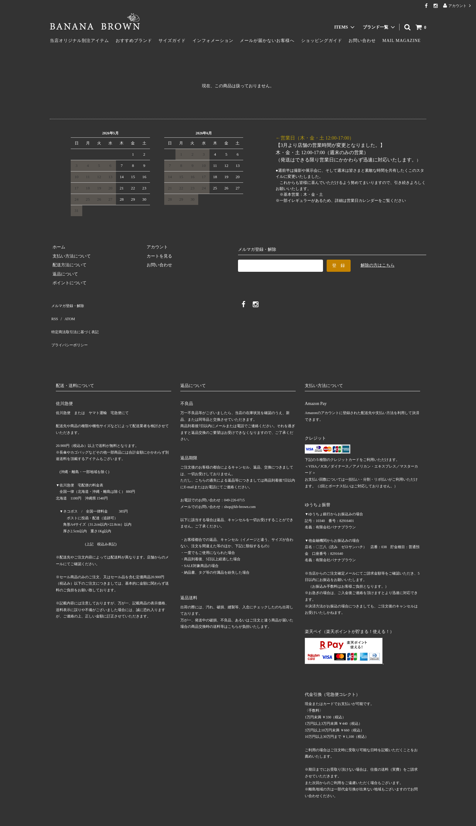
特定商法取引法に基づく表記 (77, 322)
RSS (53, 313)
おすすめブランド (134, 40)
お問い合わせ (362, 40)
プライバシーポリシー (71, 331)
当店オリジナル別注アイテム (79, 40)
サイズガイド (172, 40)
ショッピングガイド (321, 40)
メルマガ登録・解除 (69, 304)
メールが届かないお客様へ (267, 40)
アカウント (457, 5)
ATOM (66, 313)
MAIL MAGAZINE (401, 40)
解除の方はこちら (378, 265)
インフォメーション (212, 40)
